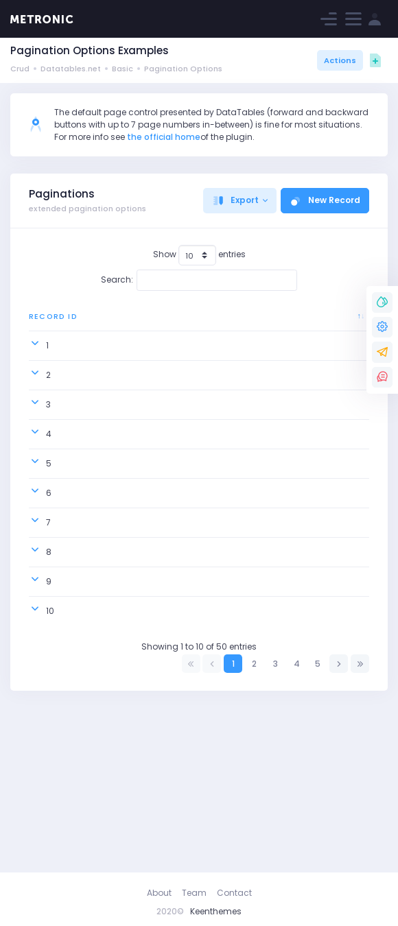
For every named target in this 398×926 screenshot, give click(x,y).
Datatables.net (70, 68)
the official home (163, 137)
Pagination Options (183, 68)
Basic (122, 68)
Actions (340, 60)
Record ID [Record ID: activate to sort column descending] (47, 322)
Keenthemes (216, 911)
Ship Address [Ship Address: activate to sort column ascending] (325, 322)
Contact (234, 893)
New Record (325, 200)
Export (235, 200)
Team (194, 893)
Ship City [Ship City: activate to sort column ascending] (250, 322)
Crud (20, 68)
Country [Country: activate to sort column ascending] (175, 322)
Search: (199, 280)
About (159, 893)
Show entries (199, 255)
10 (50, 776)
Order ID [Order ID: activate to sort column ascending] (109, 322)
